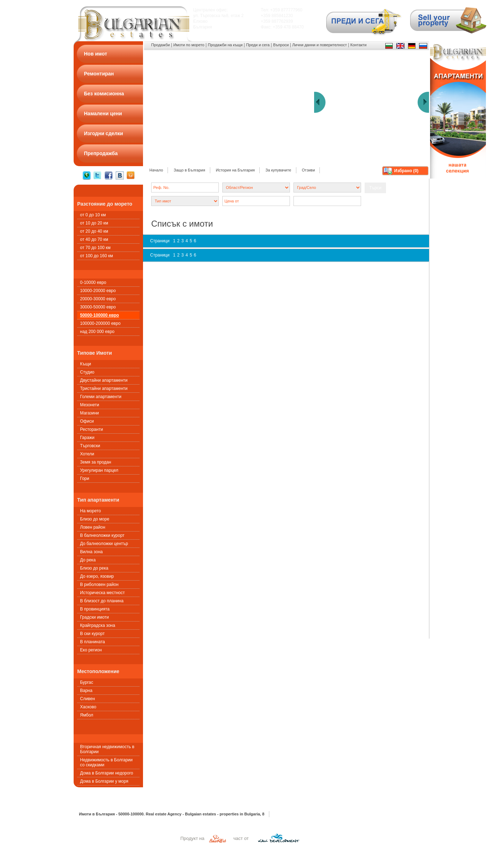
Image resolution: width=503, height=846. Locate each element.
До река (88, 559)
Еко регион (91, 649)
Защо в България (189, 170)
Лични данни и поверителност (319, 45)
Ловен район (92, 527)
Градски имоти (94, 617)
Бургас (86, 682)
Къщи (85, 363)
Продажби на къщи (225, 45)
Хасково (88, 706)
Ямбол (86, 715)
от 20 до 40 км (94, 231)
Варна (86, 690)
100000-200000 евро (100, 323)
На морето (90, 510)
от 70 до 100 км (95, 247)
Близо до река (94, 568)
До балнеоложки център (104, 543)
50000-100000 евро (99, 315)
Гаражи (87, 437)
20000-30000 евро (98, 298)
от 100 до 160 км (96, 255)
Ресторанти (91, 429)
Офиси (87, 421)
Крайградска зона (97, 625)
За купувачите (278, 170)
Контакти (358, 45)
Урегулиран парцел (99, 470)
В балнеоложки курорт (102, 535)
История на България (235, 170)
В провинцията (95, 609)
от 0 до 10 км (93, 214)
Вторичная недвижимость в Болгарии (107, 749)
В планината (92, 641)
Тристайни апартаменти (103, 388)
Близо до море (94, 519)
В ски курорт (92, 633)
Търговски (90, 445)
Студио (87, 372)
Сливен (87, 698)
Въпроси (281, 45)
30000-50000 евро (98, 307)
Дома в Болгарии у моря (104, 781)
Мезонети (89, 404)
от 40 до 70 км (94, 239)
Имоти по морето (188, 45)
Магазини (89, 413)
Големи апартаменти (100, 396)
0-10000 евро (93, 282)
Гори (84, 478)
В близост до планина (101, 600)
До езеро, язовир (97, 576)
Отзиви (308, 170)
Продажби (160, 45)
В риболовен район (99, 584)
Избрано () (406, 170)
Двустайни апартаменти (104, 380)
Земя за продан (95, 462)
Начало (156, 170)
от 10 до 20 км (94, 223)
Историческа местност (102, 592)
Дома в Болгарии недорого (106, 773)
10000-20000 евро (98, 290)
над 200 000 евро (97, 331)
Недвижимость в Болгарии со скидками (106, 762)
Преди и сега (258, 45)
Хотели (87, 453)
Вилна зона (91, 551)
